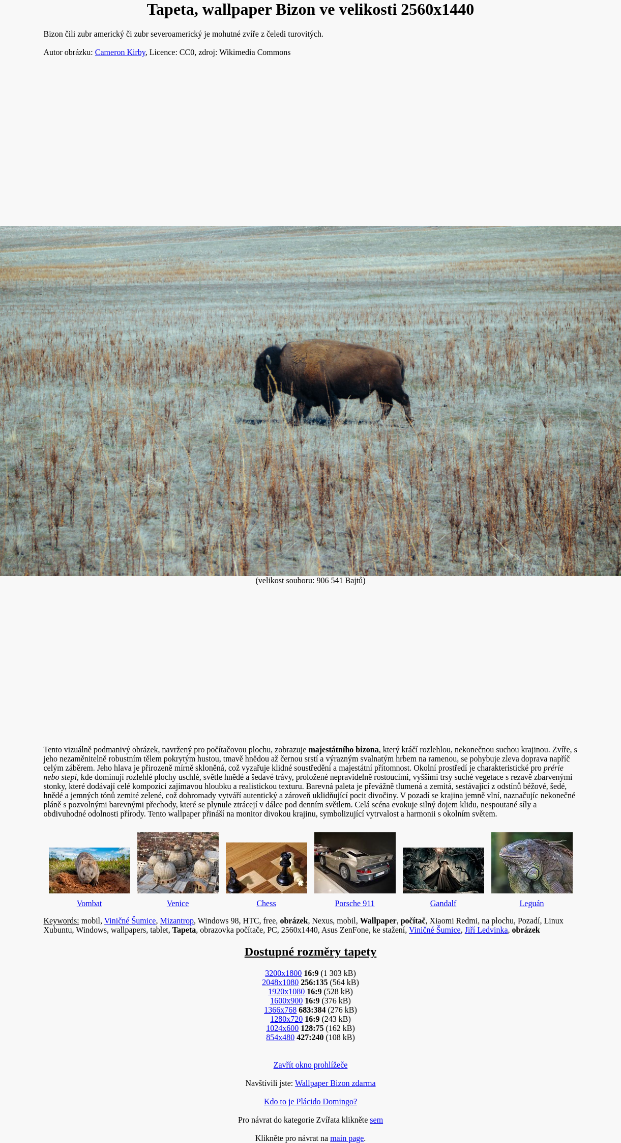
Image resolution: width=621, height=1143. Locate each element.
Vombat (89, 875)
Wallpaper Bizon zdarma (335, 1083)
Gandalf (443, 875)
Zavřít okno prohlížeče (311, 1064)
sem (376, 1119)
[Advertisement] (311, 145)
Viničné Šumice (130, 920)
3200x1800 (283, 973)
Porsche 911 (355, 867)
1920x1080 (286, 991)
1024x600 (282, 1028)
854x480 (280, 1037)
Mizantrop (177, 920)
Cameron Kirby (120, 52)
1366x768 (280, 1009)
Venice (178, 867)
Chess (266, 872)
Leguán (532, 867)
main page (347, 1138)
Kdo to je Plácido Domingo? (310, 1101)
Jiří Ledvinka (486, 930)
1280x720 (286, 1019)
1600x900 (286, 1000)
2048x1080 (280, 982)
